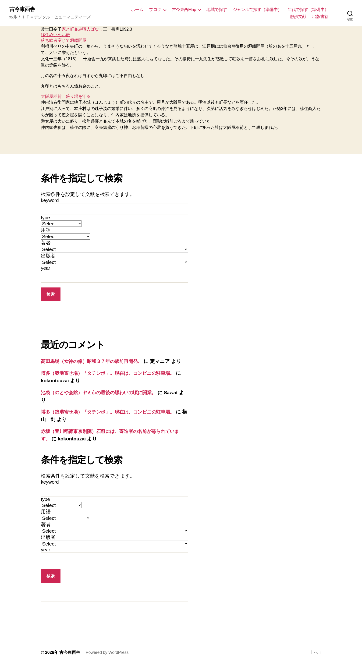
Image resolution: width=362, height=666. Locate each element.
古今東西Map (184, 9)
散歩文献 (298, 16)
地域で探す (216, 9)
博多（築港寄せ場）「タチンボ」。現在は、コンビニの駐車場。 (112, 373)
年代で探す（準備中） (308, 9)
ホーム (137, 9)
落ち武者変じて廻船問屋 (63, 40)
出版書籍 (320, 16)
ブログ (155, 9)
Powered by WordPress (107, 652)
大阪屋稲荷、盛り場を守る (66, 96)
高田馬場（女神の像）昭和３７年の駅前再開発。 (94, 361)
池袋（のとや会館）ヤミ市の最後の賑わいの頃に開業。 (102, 392)
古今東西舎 (22, 9)
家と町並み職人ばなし (82, 29)
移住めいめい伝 (55, 35)
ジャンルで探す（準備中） (257, 9)
